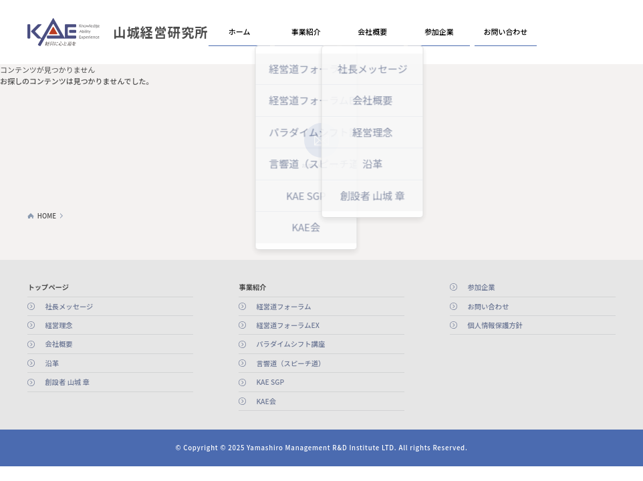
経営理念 (58, 325)
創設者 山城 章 (67, 382)
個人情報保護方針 (494, 325)
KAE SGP (270, 382)
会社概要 (372, 31)
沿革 (52, 363)
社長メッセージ (69, 306)
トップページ (48, 287)
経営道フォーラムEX (287, 325)
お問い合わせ (506, 31)
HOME (46, 215)
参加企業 (439, 31)
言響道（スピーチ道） (290, 363)
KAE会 (266, 401)
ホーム (240, 31)
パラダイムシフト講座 (290, 344)
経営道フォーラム (283, 306)
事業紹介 (306, 31)
